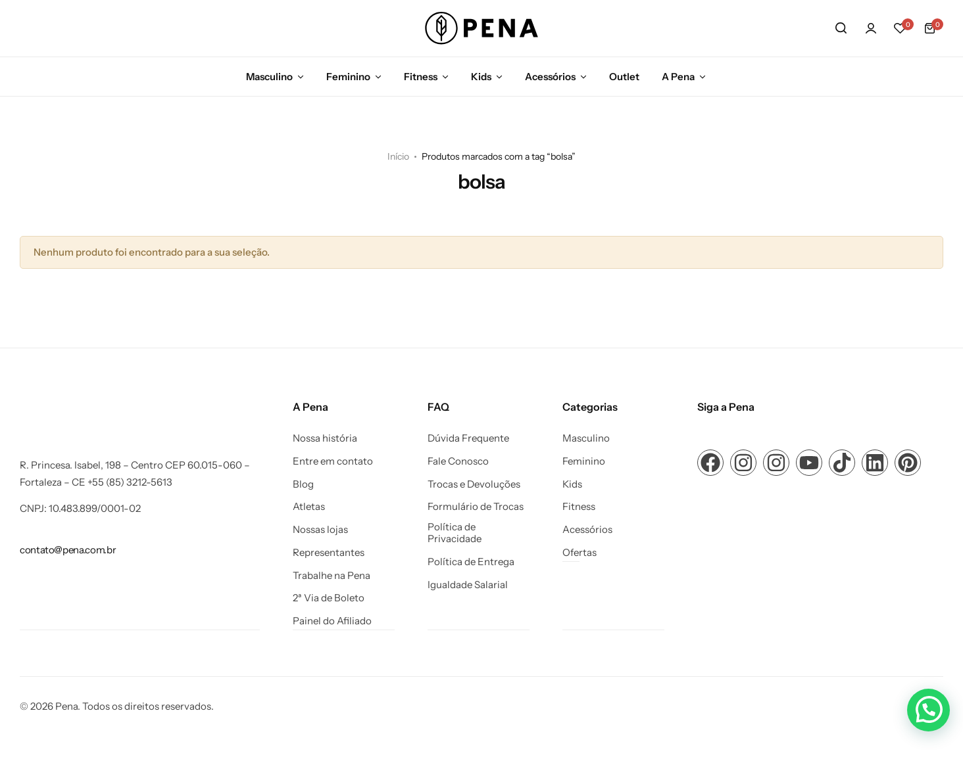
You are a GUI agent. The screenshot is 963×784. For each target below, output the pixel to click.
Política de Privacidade (455, 533)
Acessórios (550, 76)
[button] (900, 28)
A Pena (678, 76)
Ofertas (579, 553)
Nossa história (325, 438)
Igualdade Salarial (468, 585)
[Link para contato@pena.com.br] (68, 550)
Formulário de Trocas (476, 507)
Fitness (420, 76)
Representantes (328, 553)
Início (398, 156)
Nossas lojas (320, 530)
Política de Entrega (471, 562)
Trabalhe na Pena (331, 576)
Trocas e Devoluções (474, 484)
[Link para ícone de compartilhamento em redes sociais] (710, 463)
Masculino (269, 76)
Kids (481, 76)
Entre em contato (333, 461)
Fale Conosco (458, 461)
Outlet (624, 76)
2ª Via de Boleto (328, 598)
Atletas (309, 507)
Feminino (348, 76)
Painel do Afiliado (332, 621)
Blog (303, 484)
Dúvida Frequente (468, 438)
